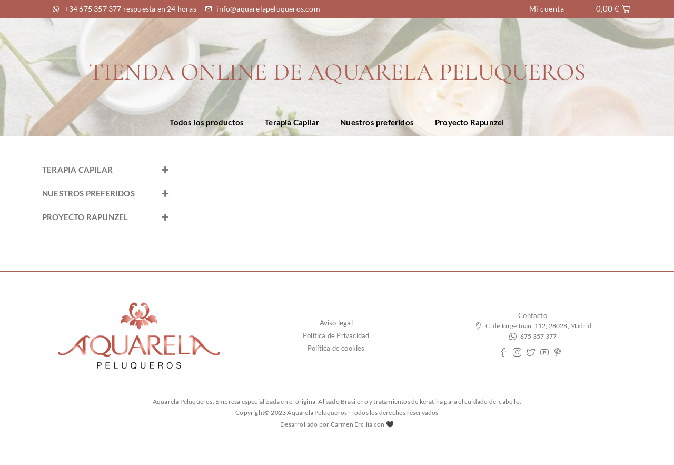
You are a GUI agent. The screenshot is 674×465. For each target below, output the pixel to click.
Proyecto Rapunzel (469, 122)
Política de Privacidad (336, 335)
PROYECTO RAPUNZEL (85, 217)
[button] (105, 170)
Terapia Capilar (292, 122)
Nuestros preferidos (377, 122)
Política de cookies (336, 348)
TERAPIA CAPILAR (77, 169)
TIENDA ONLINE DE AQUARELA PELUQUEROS (337, 71)
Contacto (532, 315)
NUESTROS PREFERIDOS (88, 193)
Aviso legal (336, 323)
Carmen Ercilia (352, 424)
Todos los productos (207, 122)
